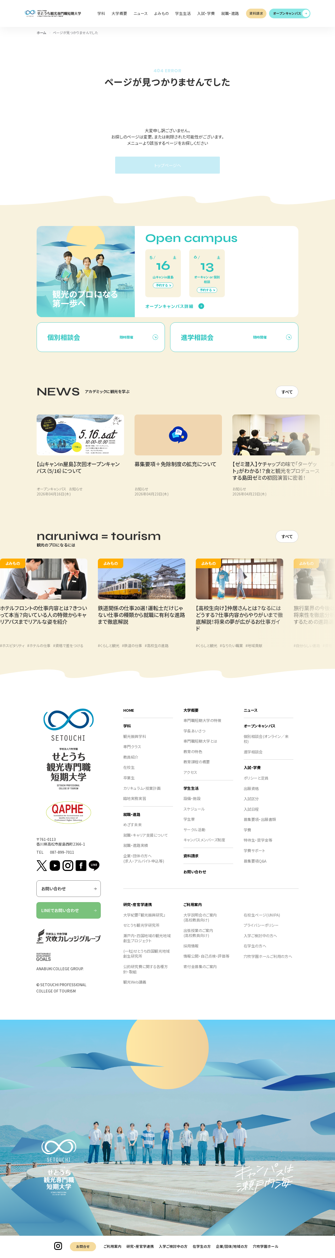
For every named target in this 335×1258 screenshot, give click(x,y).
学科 (127, 732)
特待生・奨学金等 (257, 846)
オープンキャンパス (287, 13)
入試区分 (251, 805)
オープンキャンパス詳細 (169, 311)
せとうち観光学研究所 (141, 931)
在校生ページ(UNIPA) (261, 921)
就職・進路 (131, 820)
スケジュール (193, 815)
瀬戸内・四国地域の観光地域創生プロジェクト (146, 944)
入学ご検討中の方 (173, 1246)
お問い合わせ (69, 895)
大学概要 (190, 716)
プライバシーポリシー (260, 931)
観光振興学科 (134, 742)
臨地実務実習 (134, 804)
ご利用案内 (112, 1246)
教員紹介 (130, 763)
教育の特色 (192, 757)
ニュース (250, 716)
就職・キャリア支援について (145, 841)
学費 (247, 835)
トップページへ (167, 165)
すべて (287, 397)
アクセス (190, 778)
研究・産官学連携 (140, 1246)
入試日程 (251, 815)
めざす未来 (132, 831)
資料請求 (256, 13)
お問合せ (83, 1246)
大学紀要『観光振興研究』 (144, 921)
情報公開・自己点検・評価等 (206, 962)
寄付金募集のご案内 (200, 972)
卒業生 (129, 784)
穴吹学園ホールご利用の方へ (267, 962)
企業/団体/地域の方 (232, 1246)
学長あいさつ (194, 737)
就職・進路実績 (135, 851)
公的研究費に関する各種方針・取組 (145, 975)
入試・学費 (252, 773)
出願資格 (251, 794)
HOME (128, 716)
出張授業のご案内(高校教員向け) (198, 939)
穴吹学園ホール (265, 1246)
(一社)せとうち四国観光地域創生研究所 (146, 959)
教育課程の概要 (196, 768)
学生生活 (190, 794)
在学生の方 (202, 1246)
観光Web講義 (134, 988)
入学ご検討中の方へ (260, 941)
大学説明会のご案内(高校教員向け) (200, 923)
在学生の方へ (254, 952)
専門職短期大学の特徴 (202, 726)
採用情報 (190, 952)
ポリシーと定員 (255, 784)
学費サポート (254, 856)
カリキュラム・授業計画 (141, 794)
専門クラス (132, 752)
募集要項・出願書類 (259, 825)
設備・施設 (191, 804)
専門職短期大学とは (200, 747)
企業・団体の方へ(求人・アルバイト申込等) (143, 864)
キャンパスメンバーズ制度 (204, 846)
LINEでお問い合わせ (69, 916)
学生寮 (189, 825)
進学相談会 (253, 758)
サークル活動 (194, 835)
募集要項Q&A (254, 867)
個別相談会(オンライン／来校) (265, 745)
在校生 (129, 773)
